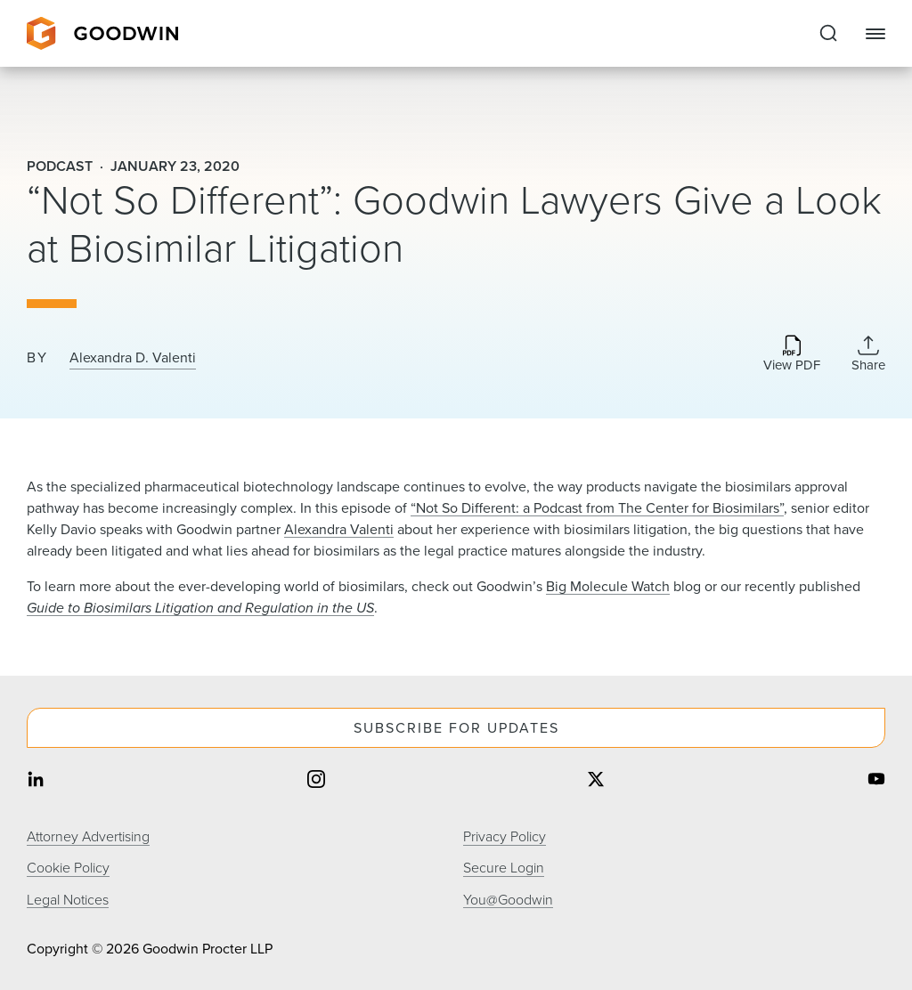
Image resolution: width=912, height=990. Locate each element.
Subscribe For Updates (456, 728)
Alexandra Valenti (339, 529)
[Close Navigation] (875, 34)
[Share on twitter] (596, 780)
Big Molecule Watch (608, 586)
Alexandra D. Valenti (132, 358)
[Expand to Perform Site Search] (828, 34)
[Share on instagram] (316, 780)
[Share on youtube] (876, 780)
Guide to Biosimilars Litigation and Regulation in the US (200, 607)
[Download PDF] (792, 355)
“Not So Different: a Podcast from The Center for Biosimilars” (597, 508)
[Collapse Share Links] (868, 353)
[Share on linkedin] (36, 780)
